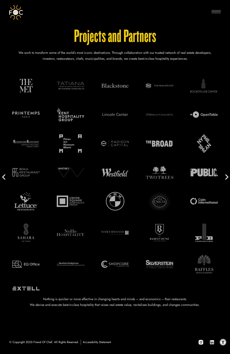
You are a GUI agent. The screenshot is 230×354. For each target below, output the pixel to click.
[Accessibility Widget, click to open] (223, 342)
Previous (3, 177)
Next (226, 177)
